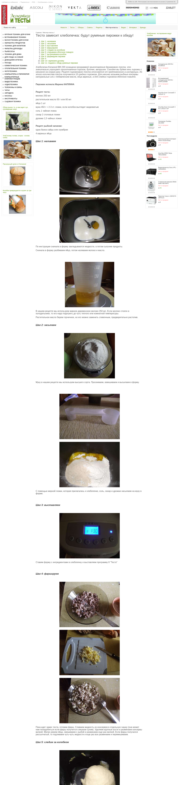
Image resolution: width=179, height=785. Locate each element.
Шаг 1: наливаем (48, 41)
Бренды (143, 27)
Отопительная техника (15, 68)
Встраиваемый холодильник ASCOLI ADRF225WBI (165, 80)
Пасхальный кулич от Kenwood (14, 164)
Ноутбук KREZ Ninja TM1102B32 (165, 154)
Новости (63, 27)
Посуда (8, 63)
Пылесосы (10, 51)
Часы (7, 90)
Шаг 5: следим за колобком (53, 50)
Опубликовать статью (45, 2)
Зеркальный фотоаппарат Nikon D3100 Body (167, 139)
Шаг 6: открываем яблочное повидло (57, 52)
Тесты (72, 27)
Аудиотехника (11, 84)
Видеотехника (11, 82)
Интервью (133, 27)
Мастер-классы (48, 32)
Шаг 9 (43, 59)
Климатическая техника (16, 66)
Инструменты (11, 99)
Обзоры (81, 27)
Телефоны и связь (13, 87)
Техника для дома (13, 54)
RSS (33, 2)
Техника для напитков (15, 46)
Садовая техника (13, 101)
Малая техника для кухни (16, 40)
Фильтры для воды (13, 49)
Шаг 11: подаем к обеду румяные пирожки (59, 63)
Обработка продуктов (15, 43)
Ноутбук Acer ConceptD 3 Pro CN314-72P (166, 107)
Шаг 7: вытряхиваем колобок (53, 54)
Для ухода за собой (14, 57)
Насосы (8, 96)
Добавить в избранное (10, 2)
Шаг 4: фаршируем (49, 48)
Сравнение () (170, 1)
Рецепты (99, 27)
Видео (123, 27)
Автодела (9, 93)
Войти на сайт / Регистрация (137, 1)
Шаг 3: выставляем (49, 46)
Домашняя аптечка (14, 60)
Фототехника (11, 71)
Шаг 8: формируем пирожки (53, 56)
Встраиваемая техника (15, 37)
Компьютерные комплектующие (12, 78)
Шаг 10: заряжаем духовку (52, 61)
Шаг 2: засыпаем (48, 43)
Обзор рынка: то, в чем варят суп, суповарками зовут (15, 108)
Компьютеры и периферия (17, 74)
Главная (38, 32)
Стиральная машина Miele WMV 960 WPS (167, 182)
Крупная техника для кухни (17, 34)
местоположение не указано (156, 1)
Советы (90, 27)
